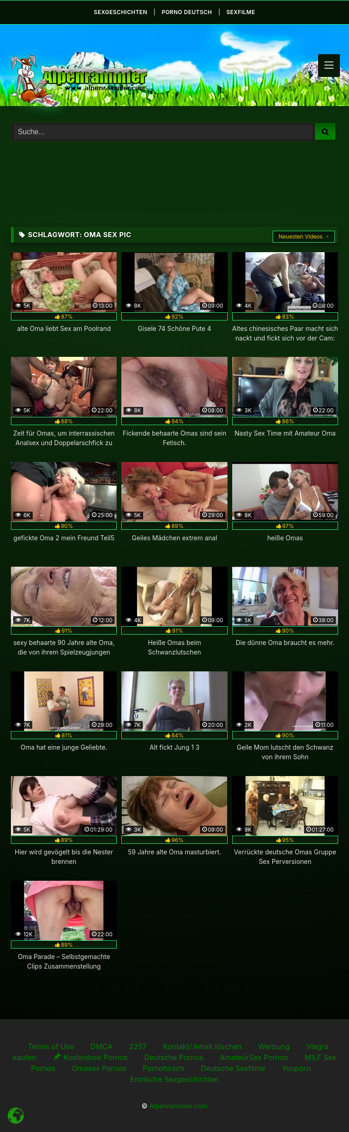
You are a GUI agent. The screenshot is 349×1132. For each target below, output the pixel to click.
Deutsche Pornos (174, 1057)
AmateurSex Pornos (254, 1057)
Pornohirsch (163, 1068)
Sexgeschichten (120, 12)
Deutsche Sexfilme (233, 1068)
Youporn (296, 1068)
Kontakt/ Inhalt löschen (202, 1046)
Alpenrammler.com (179, 1106)
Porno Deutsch (187, 12)
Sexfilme (240, 12)
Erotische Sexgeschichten (174, 1079)
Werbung (273, 1046)
